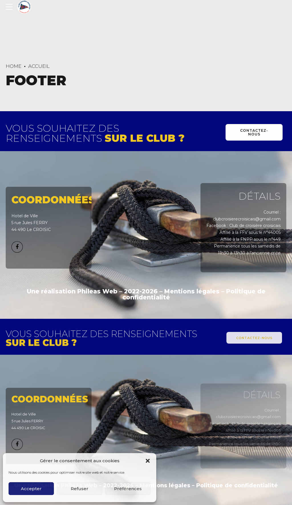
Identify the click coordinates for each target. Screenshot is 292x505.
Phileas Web (97, 291)
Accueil (39, 66)
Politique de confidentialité (237, 485)
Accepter (31, 488)
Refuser (79, 488)
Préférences (128, 488)
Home (13, 66)
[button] (148, 461)
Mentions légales (192, 291)
